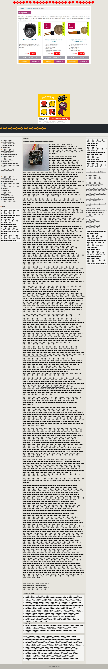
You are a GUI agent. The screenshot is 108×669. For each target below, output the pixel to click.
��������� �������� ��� (36, 583)
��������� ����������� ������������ (93, 177)
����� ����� (7, 170)
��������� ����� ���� (52, 387)
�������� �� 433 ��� (96, 172)
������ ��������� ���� (35, 589)
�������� (7, 140)
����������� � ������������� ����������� (94, 183)
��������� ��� (10, 163)
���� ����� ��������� (34, 585)
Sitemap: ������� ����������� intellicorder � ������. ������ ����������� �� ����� (96, 212)
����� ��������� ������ (7, 192)
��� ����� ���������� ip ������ (93, 220)
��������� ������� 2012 (34, 356)
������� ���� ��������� (36, 587)
